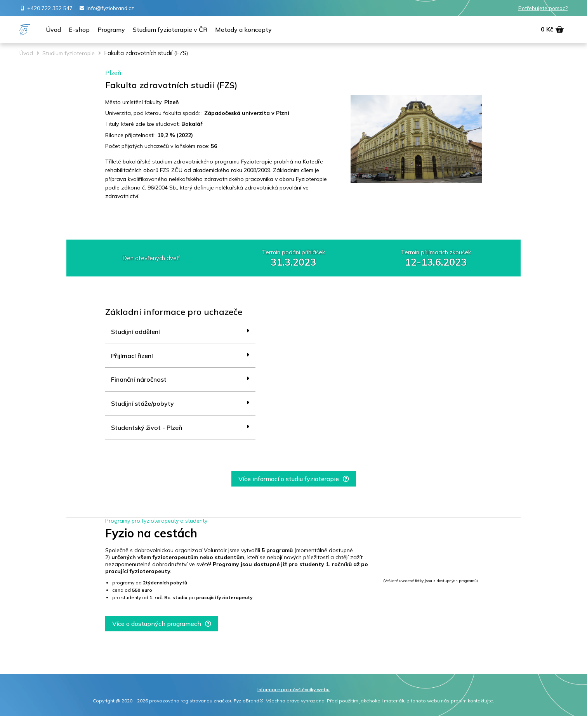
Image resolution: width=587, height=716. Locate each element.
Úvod (26, 53)
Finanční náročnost (139, 379)
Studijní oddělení (135, 331)
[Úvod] (53, 30)
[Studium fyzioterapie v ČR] (170, 30)
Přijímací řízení (132, 356)
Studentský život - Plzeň (146, 427)
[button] (293, 479)
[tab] (180, 332)
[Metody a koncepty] (243, 30)
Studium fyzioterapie (68, 53)
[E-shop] (79, 30)
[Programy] (111, 30)
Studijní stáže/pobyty (142, 403)
